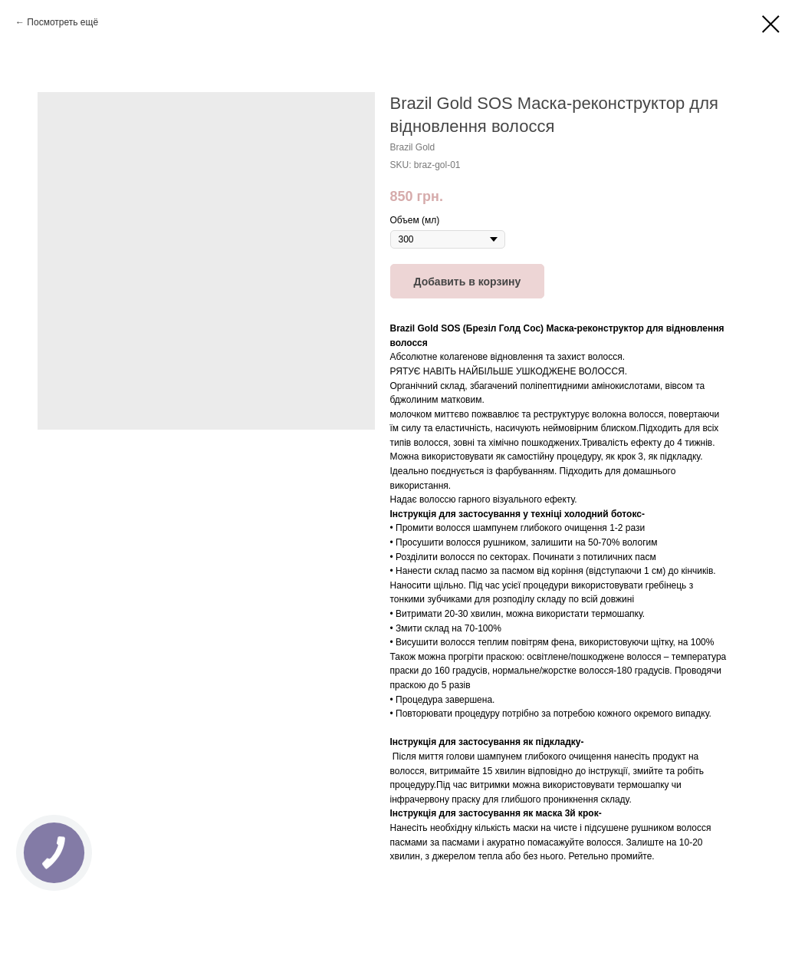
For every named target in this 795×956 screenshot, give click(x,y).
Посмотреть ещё (62, 22)
